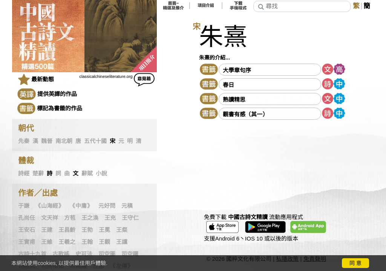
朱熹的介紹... (214, 58)
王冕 (104, 230)
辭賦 (87, 174)
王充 (110, 218)
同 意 (355, 263)
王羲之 (66, 242)
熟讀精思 (234, 99)
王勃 (87, 230)
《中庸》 (81, 206)
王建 (46, 230)
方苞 (69, 218)
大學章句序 (237, 70)
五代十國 (95, 141)
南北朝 (63, 141)
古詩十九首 (32, 254)
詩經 (23, 174)
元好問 (106, 206)
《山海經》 (49, 206)
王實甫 (26, 242)
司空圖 (106, 254)
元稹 (127, 206)
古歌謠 (60, 254)
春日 (228, 85)
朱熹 (223, 37)
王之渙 (89, 218)
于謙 (23, 206)
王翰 (87, 242)
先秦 (23, 141)
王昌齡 (66, 230)
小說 (101, 174)
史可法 (83, 254)
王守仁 (130, 218)
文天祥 (49, 218)
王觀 (104, 242)
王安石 (26, 230)
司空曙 (129, 254)
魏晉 (46, 141)
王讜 (121, 242)
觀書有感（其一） (245, 114)
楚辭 (38, 174)
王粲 (121, 230)
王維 (46, 242)
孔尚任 (26, 218)
